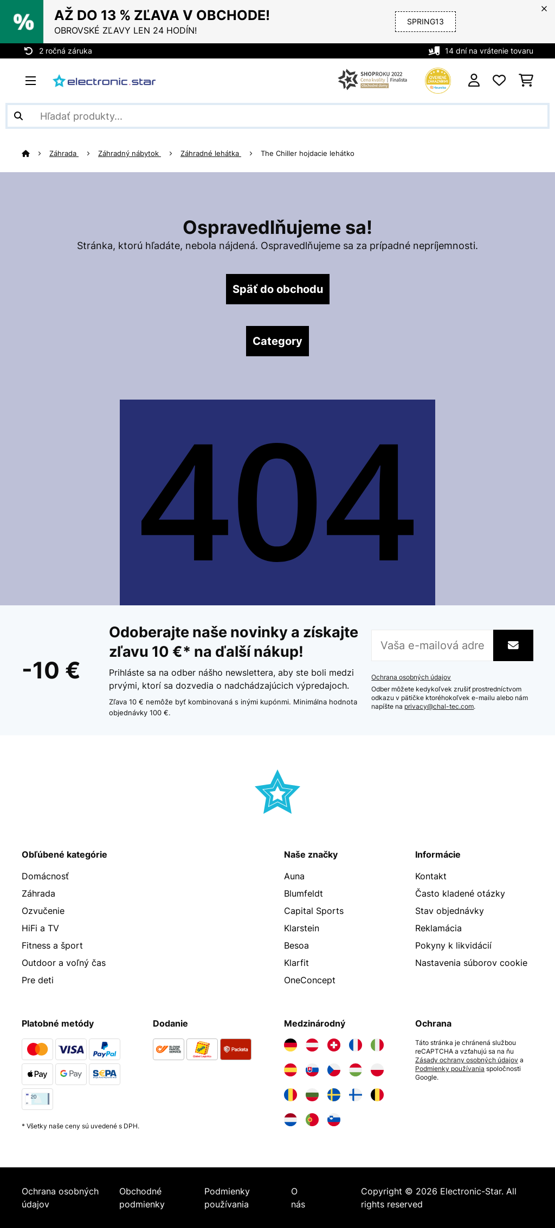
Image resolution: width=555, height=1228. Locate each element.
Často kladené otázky (460, 893)
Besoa (296, 945)
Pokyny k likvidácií (453, 945)
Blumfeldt (303, 893)
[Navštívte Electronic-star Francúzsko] (355, 1044)
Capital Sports (314, 910)
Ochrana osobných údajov (411, 677)
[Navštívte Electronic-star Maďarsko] (355, 1069)
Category (277, 341)
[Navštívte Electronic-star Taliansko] (377, 1044)
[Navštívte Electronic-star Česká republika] (333, 1069)
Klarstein (301, 928)
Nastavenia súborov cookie (471, 962)
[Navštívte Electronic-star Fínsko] (355, 1094)
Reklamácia (438, 928)
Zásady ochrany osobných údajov (466, 1060)
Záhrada (64, 153)
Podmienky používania (450, 1069)
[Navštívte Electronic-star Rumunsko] (290, 1094)
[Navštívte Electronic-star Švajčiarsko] (333, 1044)
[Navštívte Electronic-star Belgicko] (377, 1094)
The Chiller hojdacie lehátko (307, 153)
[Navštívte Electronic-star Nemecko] (290, 1044)
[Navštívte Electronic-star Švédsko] (333, 1094)
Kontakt (431, 876)
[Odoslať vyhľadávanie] (18, 115)
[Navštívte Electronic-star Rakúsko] (312, 1044)
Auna (294, 876)
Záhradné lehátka (210, 153)
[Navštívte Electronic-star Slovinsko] (333, 1119)
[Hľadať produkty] (277, 116)
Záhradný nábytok (129, 153)
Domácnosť (45, 876)
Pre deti (38, 980)
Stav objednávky (449, 910)
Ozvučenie (43, 910)
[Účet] (474, 80)
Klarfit (296, 962)
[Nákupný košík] (526, 80)
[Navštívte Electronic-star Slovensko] (312, 1069)
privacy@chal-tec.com (439, 706)
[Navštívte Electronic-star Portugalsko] (312, 1119)
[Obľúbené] (499, 80)
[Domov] (35, 153)
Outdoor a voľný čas (64, 962)
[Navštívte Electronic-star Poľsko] (377, 1069)
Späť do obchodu (278, 289)
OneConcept (309, 980)
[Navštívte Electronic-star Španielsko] (290, 1069)
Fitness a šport (52, 945)
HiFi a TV (40, 928)
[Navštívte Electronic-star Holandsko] (290, 1119)
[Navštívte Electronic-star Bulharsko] (312, 1094)
